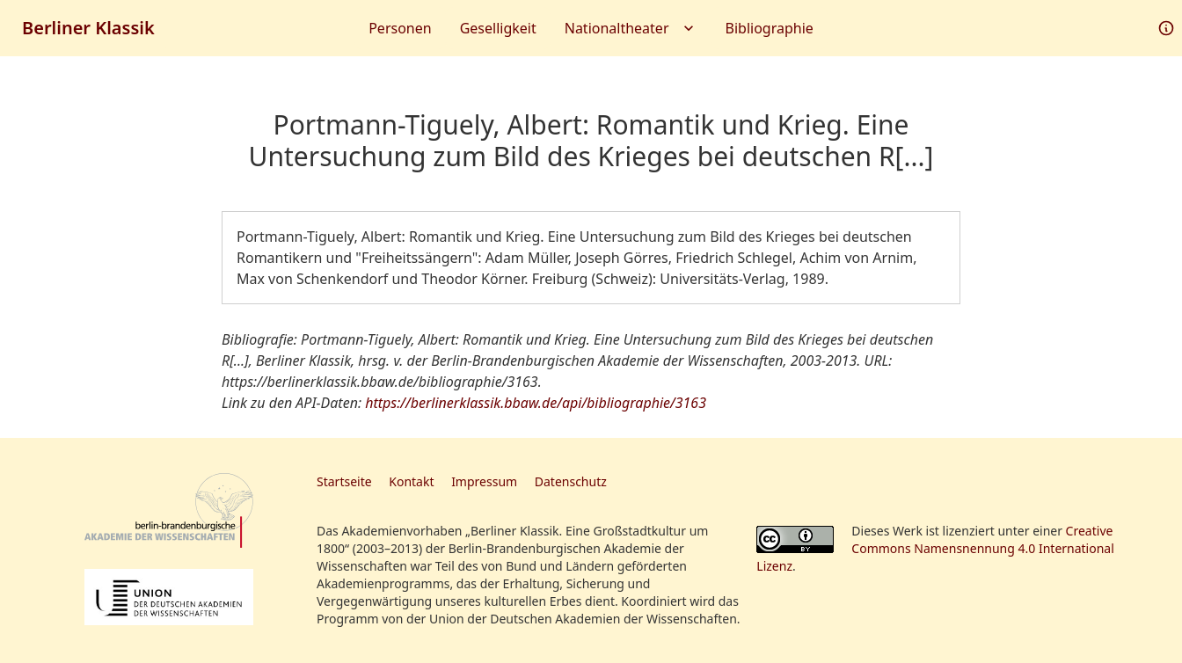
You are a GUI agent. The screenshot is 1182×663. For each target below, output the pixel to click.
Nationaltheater (631, 28)
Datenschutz (571, 481)
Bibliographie (770, 28)
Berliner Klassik (88, 28)
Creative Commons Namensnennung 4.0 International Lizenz (935, 548)
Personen (399, 28)
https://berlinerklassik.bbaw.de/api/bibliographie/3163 (535, 402)
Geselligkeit (498, 28)
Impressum (484, 481)
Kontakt (411, 481)
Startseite (344, 481)
